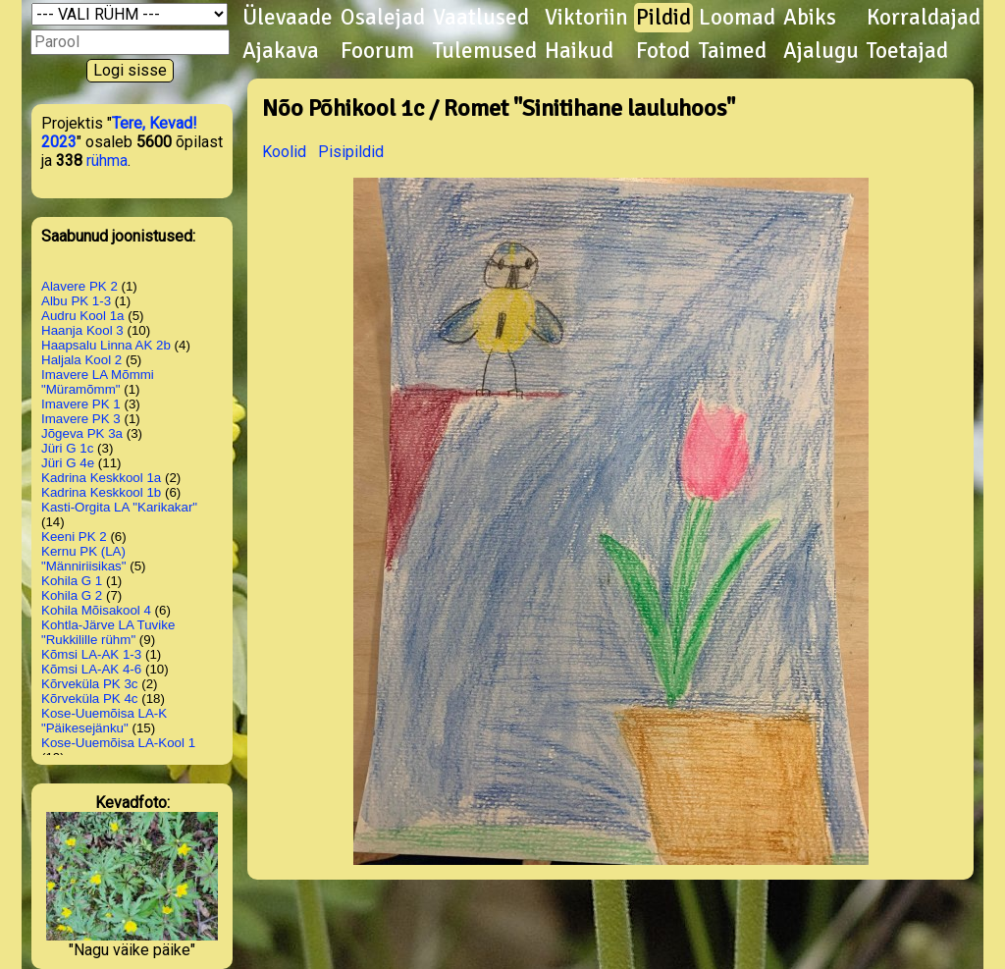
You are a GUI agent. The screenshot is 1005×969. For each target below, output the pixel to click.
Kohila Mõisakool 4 (96, 610)
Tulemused (485, 51)
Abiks (809, 17)
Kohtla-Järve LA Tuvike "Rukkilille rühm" (108, 632)
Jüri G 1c (67, 448)
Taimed (733, 51)
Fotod (663, 51)
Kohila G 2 (71, 595)
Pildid (663, 17)
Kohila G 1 (71, 580)
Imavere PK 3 (81, 418)
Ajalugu (821, 51)
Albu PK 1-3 (76, 301)
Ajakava (280, 51)
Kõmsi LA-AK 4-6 (91, 669)
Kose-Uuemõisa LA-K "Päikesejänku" (104, 720)
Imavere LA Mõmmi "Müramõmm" (97, 382)
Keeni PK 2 (74, 536)
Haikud (579, 51)
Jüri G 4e (67, 463)
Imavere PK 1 (81, 404)
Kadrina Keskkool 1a (101, 477)
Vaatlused (481, 17)
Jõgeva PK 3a (82, 433)
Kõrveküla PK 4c (89, 698)
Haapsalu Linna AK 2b (106, 345)
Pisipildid (351, 151)
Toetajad (907, 51)
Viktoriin (586, 17)
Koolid (284, 151)
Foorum (377, 51)
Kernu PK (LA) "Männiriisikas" (84, 558)
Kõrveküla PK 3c (89, 683)
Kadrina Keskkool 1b (101, 492)
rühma (107, 160)
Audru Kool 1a (82, 315)
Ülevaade (287, 17)
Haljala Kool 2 (81, 359)
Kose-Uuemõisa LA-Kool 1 (118, 742)
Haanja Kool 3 (82, 330)
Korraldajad (923, 17)
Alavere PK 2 (79, 286)
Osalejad (383, 17)
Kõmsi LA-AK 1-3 (91, 654)
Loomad (737, 17)
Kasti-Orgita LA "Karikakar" (119, 507)
